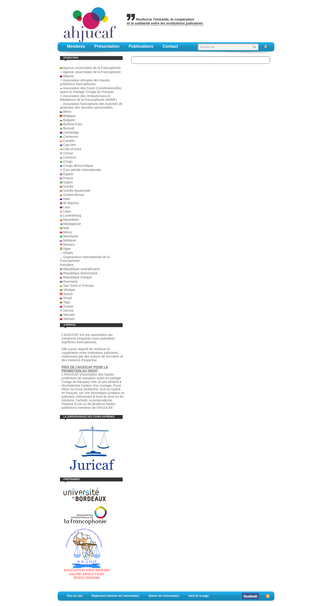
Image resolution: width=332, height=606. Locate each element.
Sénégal (69, 290)
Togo (66, 302)
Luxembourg (72, 215)
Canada (68, 141)
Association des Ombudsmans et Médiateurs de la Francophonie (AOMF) (88, 97)
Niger (67, 249)
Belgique (69, 116)
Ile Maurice (71, 203)
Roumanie (70, 281)
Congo (68, 161)
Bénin (67, 111)
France (68, 178)
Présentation (106, 46)
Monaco (69, 244)
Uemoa (68, 310)
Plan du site (74, 595)
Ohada (68, 253)
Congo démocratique (78, 165)
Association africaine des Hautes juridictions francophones (85, 82)
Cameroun (70, 136)
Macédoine (71, 219)
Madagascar (72, 224)
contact (170, 46)
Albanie (68, 76)
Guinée (68, 186)
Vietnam (69, 319)
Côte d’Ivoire (72, 149)
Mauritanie (70, 236)
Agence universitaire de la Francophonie (90, 68)
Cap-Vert (69, 145)
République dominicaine (80, 273)
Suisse (68, 294)
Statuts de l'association (163, 595)
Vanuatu (69, 314)
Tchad (67, 298)
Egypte (68, 174)
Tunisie (68, 306)
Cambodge (71, 132)
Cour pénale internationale (82, 170)
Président (67, 265)
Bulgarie (69, 120)
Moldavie (69, 240)
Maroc (67, 232)
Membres (76, 46)
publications (141, 46)
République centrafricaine (81, 269)
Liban (67, 211)
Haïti (66, 199)
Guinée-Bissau (73, 195)
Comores (69, 157)
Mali (66, 228)
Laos (66, 207)
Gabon (68, 182)
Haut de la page (198, 595)
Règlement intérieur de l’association (115, 595)
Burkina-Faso (72, 124)
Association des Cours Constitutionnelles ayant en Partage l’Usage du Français (91, 90)
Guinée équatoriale (76, 190)
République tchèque (77, 277)
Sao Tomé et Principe (78, 285)
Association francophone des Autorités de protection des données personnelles (91, 105)
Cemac (68, 153)
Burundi (68, 128)
